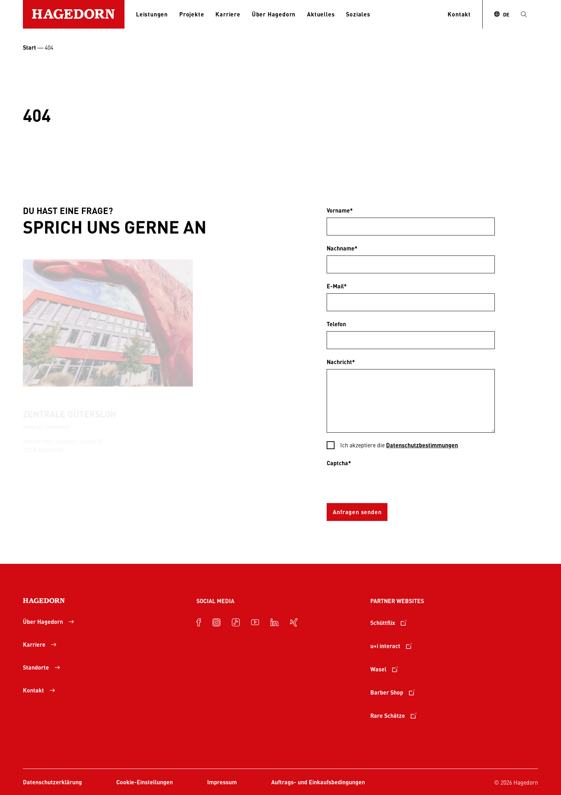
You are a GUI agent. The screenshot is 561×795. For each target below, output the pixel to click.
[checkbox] (410, 445)
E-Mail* (337, 286)
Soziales (358, 14)
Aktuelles (321, 14)
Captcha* (339, 463)
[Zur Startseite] (74, 14)
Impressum (222, 782)
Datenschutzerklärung (52, 782)
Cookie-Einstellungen (144, 782)
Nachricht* (341, 362)
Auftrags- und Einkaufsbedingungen (318, 782)
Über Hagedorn (274, 14)
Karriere (227, 14)
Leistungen (152, 14)
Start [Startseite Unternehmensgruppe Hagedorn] (29, 47)
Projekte (191, 14)
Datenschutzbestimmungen (422, 445)
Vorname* (340, 210)
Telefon (336, 324)
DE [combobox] (506, 14)
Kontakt (459, 14)
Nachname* (342, 248)
